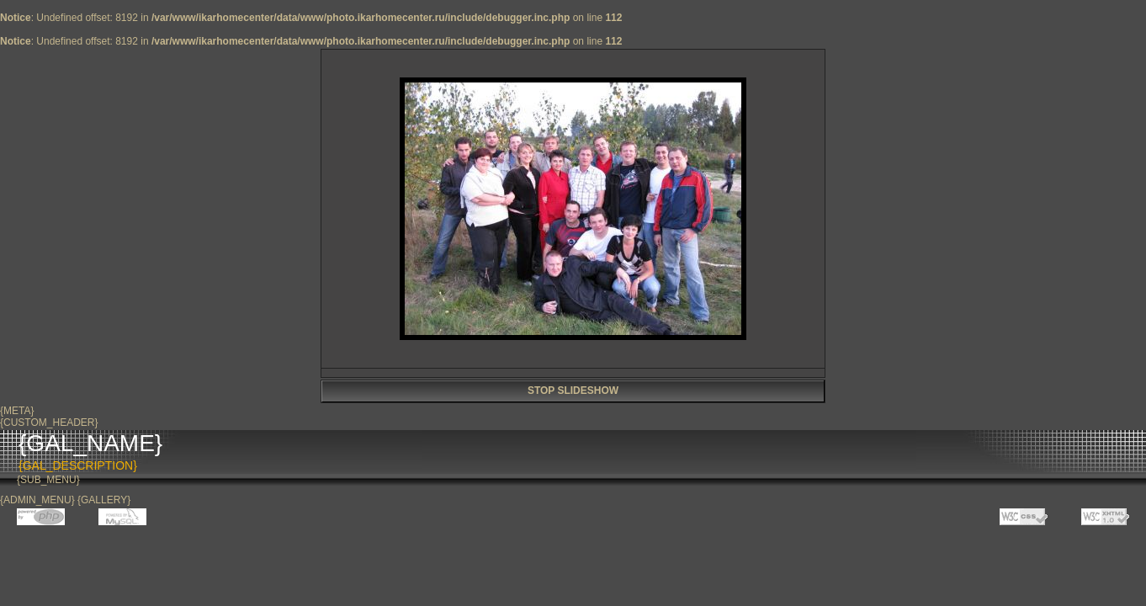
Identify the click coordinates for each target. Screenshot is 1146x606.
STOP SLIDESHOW (573, 390)
